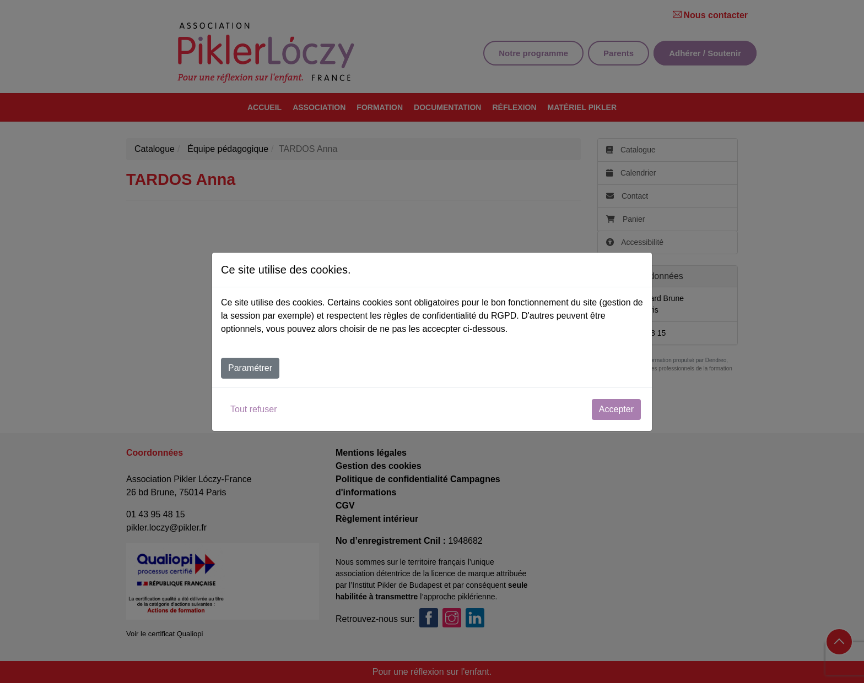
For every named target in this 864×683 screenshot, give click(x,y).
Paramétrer (250, 368)
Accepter (616, 409)
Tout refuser (253, 409)
